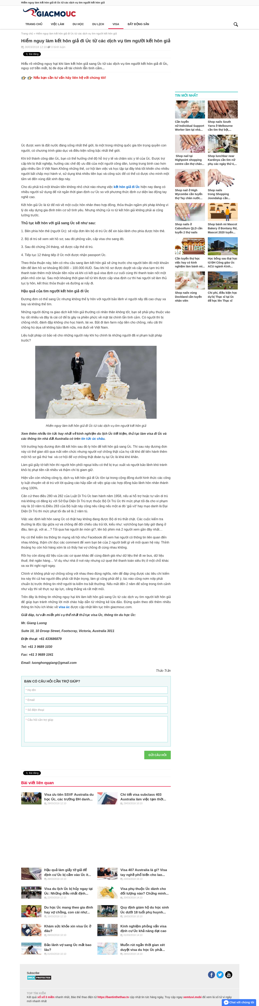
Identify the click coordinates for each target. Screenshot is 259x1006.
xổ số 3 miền (45, 997)
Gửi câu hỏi (158, 755)
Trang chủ (33, 24)
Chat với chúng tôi (239, 1002)
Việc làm (57, 24)
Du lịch (98, 24)
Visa (116, 24)
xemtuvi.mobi (192, 997)
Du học (78, 24)
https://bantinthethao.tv (113, 997)
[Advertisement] (96, 110)
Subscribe (33, 973)
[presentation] (110, 759)
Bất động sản (138, 24)
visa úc (64, 607)
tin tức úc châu (93, 438)
